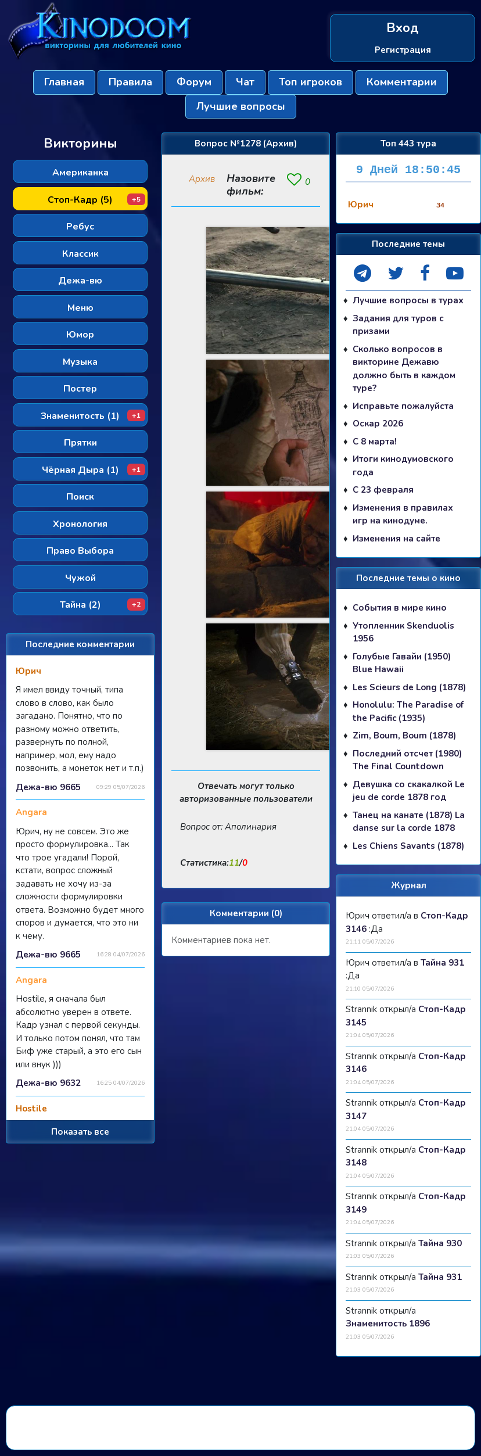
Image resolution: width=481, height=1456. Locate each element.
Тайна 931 (442, 963)
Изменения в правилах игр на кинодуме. (403, 514)
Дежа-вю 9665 (48, 787)
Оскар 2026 (378, 423)
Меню (80, 308)
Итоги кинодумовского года (403, 465)
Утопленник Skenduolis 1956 (403, 632)
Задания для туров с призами (398, 325)
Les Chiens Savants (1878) (408, 846)
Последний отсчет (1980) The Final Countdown (407, 760)
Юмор (80, 334)
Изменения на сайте (396, 538)
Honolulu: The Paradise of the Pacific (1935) (408, 711)
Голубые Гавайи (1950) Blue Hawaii (402, 663)
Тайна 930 (440, 1243)
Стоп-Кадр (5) (96, 199)
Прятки (80, 442)
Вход (402, 28)
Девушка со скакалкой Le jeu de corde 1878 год (409, 791)
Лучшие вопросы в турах (408, 300)
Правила (130, 82)
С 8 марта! (375, 441)
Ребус (80, 226)
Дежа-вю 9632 (48, 1083)
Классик (80, 254)
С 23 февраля (383, 490)
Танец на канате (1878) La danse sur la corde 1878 (409, 821)
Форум (194, 82)
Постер (80, 388)
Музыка (80, 362)
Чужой (80, 578)
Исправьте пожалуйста (403, 406)
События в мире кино (400, 608)
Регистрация (403, 50)
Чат (245, 82)
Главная (64, 82)
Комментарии (402, 82)
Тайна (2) (103, 604)
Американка (80, 172)
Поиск (80, 496)
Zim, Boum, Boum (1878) (404, 735)
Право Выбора (80, 550)
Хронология (80, 524)
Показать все (80, 1132)
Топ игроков (310, 82)
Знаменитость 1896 (388, 1323)
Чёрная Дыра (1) (94, 470)
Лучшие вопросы (240, 106)
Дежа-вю (80, 280)
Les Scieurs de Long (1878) (409, 687)
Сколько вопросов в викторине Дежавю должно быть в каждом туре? (404, 369)
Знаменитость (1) (93, 416)
